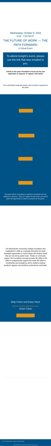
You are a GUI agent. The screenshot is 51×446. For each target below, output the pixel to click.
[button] (26, 111)
